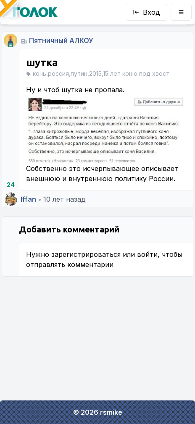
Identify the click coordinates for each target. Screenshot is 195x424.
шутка (42, 62)
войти (147, 254)
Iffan (28, 199)
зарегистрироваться (86, 254)
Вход (146, 12)
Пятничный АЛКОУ (61, 40)
